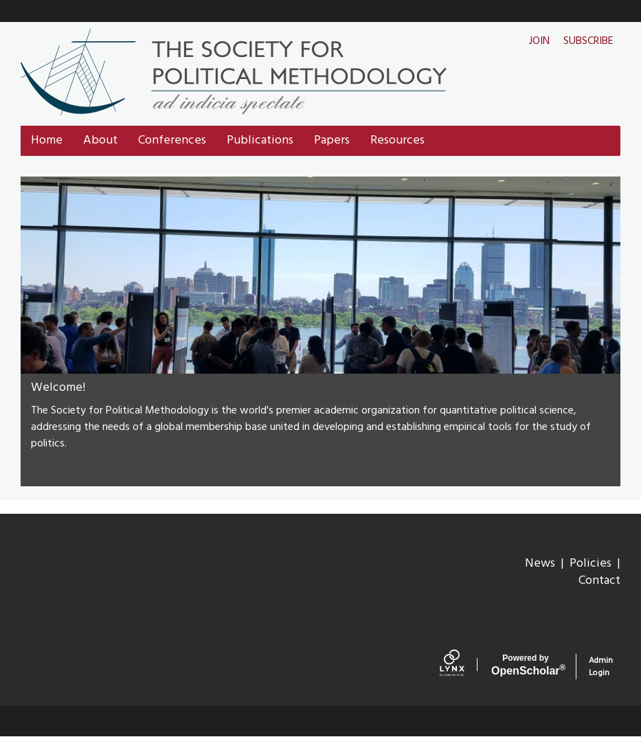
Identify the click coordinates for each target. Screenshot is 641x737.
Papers (332, 140)
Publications (260, 140)
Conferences (172, 140)
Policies (590, 564)
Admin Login (601, 666)
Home (47, 140)
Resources (397, 140)
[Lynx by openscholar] (462, 666)
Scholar (525, 665)
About (100, 140)
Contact (599, 581)
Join (539, 41)
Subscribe (588, 41)
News (540, 564)
